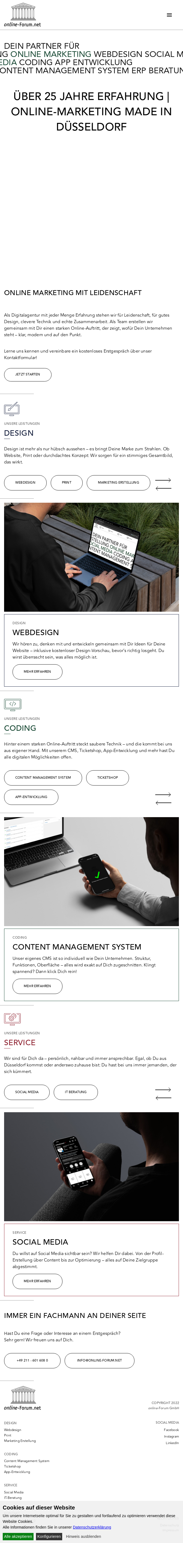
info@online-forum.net (99, 1360)
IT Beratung (75, 1092)
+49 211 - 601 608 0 (32, 1360)
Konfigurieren (49, 1536)
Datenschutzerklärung (92, 1527)
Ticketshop (107, 777)
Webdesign (25, 482)
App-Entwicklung (31, 797)
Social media (26, 1092)
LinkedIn (172, 1443)
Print (66, 482)
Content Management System (43, 777)
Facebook (171, 1430)
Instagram (171, 1436)
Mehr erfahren (37, 1281)
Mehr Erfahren (37, 671)
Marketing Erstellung (118, 482)
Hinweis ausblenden (83, 1536)
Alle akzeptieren (18, 1536)
